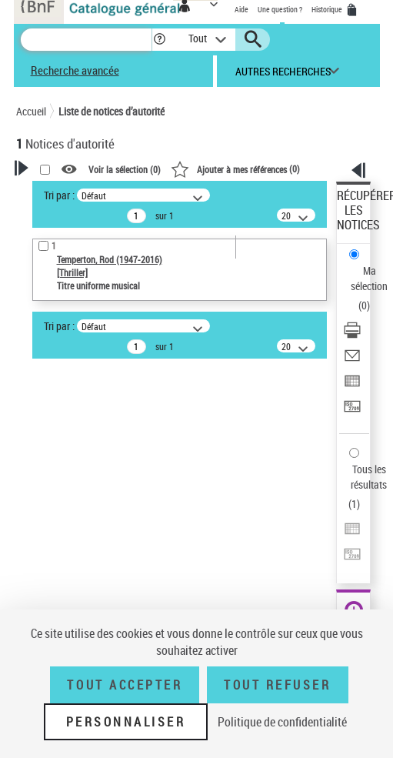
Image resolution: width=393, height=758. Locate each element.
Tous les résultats (369, 477)
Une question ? (280, 9)
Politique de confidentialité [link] (282, 721)
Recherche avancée (75, 70)
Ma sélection (369, 278)
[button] (159, 39)
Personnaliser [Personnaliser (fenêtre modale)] (126, 721)
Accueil (31, 111)
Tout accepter (124, 684)
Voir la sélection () (124, 169)
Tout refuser (277, 684)
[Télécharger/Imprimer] (352, 335)
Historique (327, 9)
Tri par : (59, 195)
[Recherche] (86, 39)
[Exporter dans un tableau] (352, 386)
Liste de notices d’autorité (111, 111)
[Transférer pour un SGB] (352, 411)
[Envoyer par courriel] (352, 360)
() (235, 168)
